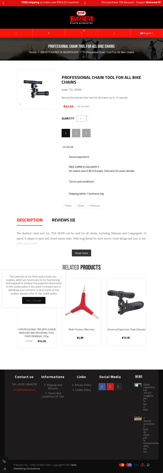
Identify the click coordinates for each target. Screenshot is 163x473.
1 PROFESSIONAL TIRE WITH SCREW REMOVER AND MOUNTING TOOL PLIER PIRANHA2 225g (36, 332)
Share (68, 205)
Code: (65, 90)
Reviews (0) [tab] (63, 220)
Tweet (81, 205)
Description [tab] (30, 220)
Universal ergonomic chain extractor (126, 329)
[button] (49, 33)
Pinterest (95, 205)
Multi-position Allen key (81, 329)
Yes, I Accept (34, 300)
